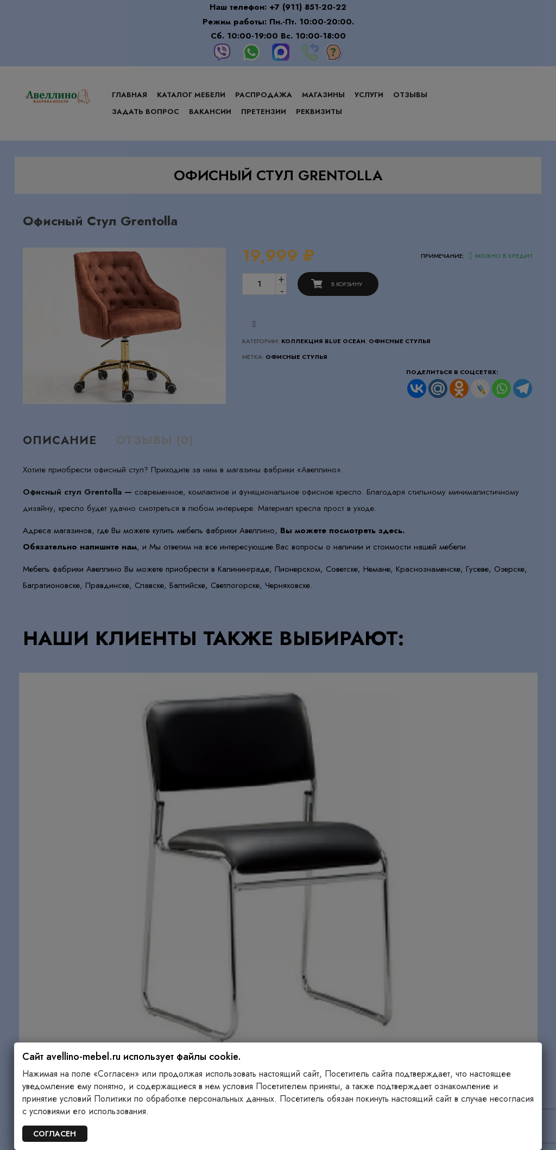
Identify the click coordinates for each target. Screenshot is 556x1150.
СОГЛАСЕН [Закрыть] (54, 1133)
